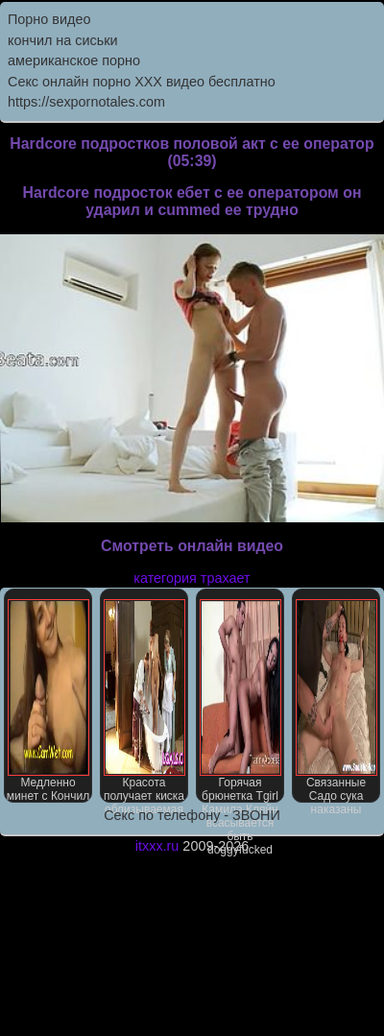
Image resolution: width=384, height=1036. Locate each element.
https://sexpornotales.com (86, 101)
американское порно (74, 60)
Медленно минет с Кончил (48, 701)
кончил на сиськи (63, 40)
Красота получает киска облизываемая (144, 701)
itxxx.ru (157, 846)
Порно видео (49, 19)
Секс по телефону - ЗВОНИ (192, 815)
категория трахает (191, 578)
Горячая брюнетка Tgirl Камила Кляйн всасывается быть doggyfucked (240, 701)
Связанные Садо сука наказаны (336, 701)
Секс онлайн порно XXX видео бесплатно (142, 81)
